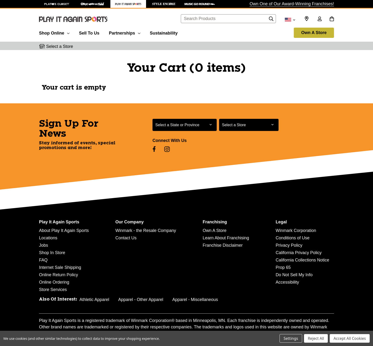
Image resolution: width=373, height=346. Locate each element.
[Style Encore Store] (164, 4)
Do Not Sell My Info (294, 274)
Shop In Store (52, 252)
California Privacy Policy (299, 252)
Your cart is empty (74, 87)
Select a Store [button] (59, 46)
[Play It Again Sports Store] (128, 4)
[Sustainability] (163, 32)
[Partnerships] (124, 32)
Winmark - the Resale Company (145, 230)
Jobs (43, 245)
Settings (291, 338)
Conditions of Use (292, 238)
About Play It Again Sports (64, 230)
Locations (48, 238)
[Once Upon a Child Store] (92, 4)
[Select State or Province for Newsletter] (184, 125)
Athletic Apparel (94, 299)
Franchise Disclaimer (223, 245)
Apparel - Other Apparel (140, 299)
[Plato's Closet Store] (57, 4)
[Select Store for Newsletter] (249, 125)
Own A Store (314, 32)
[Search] (271, 20)
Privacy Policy (289, 245)
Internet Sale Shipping (60, 267)
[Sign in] (319, 19)
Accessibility (287, 282)
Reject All (316, 338)
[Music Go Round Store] (199, 4)
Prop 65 (283, 267)
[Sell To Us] (89, 32)
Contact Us (126, 238)
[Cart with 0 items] (331, 19)
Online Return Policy (58, 274)
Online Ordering (54, 282)
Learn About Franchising (226, 238)
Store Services (53, 289)
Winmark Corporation (296, 230)
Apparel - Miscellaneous (195, 299)
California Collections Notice (302, 260)
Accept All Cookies (350, 338)
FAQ (43, 260)
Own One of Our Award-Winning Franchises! (292, 3)
